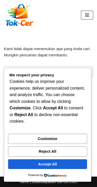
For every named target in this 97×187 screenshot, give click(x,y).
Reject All (47, 151)
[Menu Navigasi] (87, 15)
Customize (47, 138)
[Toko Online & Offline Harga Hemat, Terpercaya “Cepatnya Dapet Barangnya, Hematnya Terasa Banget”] (19, 15)
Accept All (47, 164)
